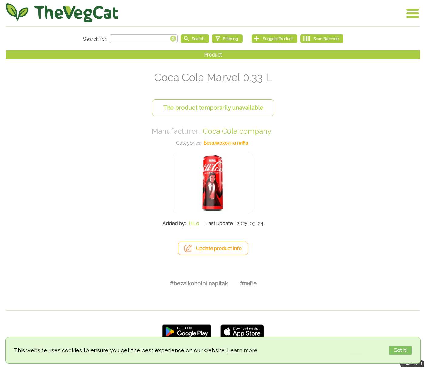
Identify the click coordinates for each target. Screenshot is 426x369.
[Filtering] (227, 38)
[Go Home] (62, 13)
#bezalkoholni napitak (199, 283)
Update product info (219, 248)
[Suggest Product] (274, 38)
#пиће (248, 283)
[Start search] (195, 38)
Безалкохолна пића (225, 143)
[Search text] (144, 38)
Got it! (400, 350)
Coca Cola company (237, 131)
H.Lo (194, 223)
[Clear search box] (173, 38)
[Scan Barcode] (321, 38)
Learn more (242, 350)
